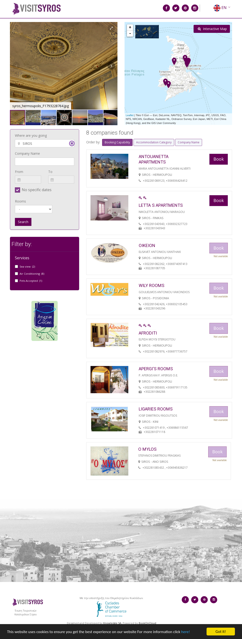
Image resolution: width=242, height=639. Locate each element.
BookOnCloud (147, 623)
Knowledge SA (112, 623)
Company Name (27, 153)
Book (218, 159)
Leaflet (130, 115)
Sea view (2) (27, 266)
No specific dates (37, 189)
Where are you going (31, 135)
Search (23, 222)
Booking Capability (117, 142)
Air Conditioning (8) (32, 273)
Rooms (20, 201)
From (19, 171)
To (50, 171)
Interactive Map (212, 28)
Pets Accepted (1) (31, 280)
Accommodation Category (154, 142)
